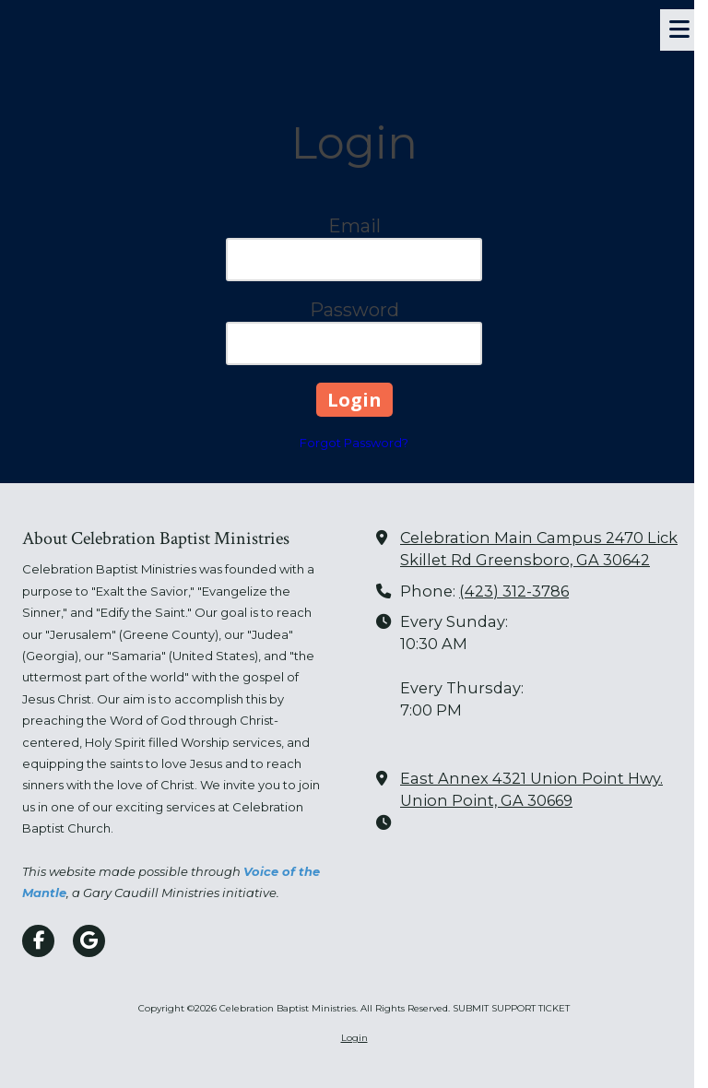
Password (354, 310)
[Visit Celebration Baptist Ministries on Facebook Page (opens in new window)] (38, 941)
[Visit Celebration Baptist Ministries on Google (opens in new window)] (89, 941)
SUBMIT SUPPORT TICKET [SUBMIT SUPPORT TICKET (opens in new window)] (511, 1008)
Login (354, 1038)
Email (354, 226)
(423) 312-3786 (514, 591)
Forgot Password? (354, 442)
